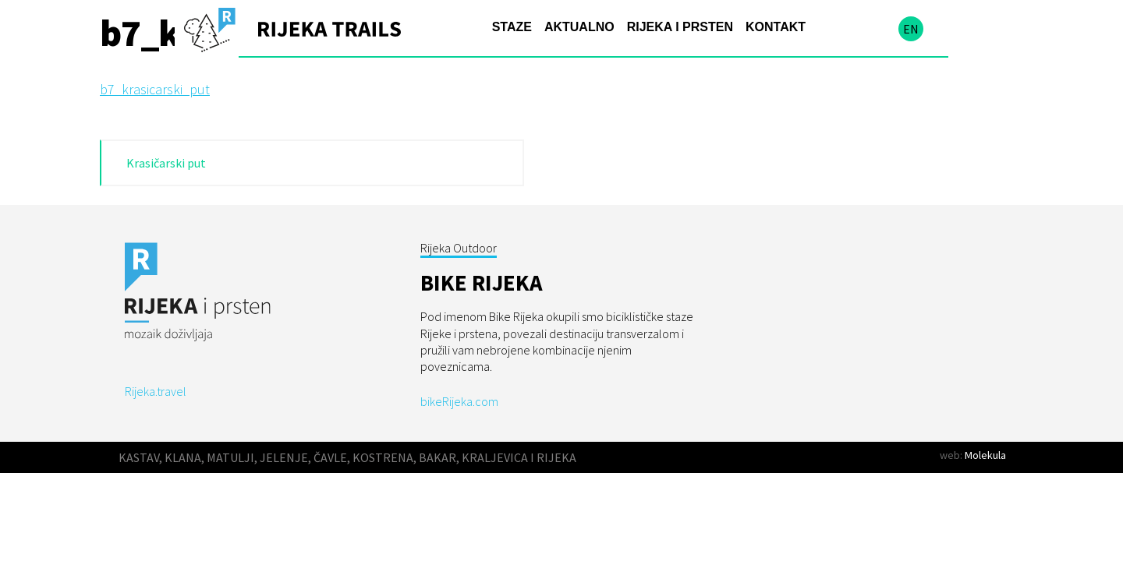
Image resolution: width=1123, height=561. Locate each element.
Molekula (985, 455)
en (911, 29)
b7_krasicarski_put (155, 89)
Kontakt (776, 27)
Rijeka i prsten (680, 27)
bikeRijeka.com (459, 401)
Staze (512, 27)
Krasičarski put (166, 163)
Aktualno (579, 27)
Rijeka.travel (155, 391)
